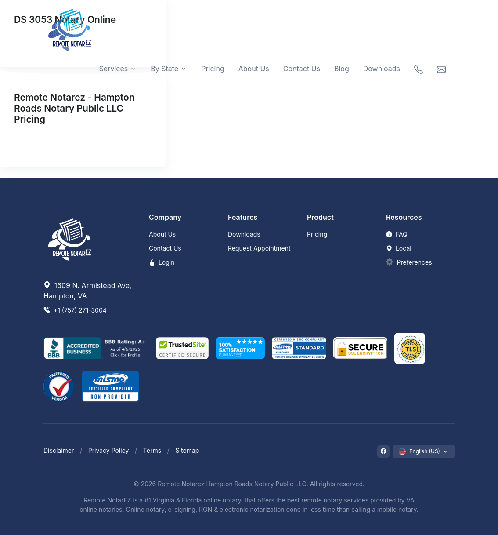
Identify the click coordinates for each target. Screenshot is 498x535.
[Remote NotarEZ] (69, 30)
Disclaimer (58, 450)
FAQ (397, 234)
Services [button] (113, 68)
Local (398, 248)
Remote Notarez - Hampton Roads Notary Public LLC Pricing (74, 108)
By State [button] (164, 68)
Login (162, 262)
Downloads (381, 68)
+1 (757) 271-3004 (75, 310)
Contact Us (301, 68)
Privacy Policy (108, 450)
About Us (253, 68)
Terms (152, 450)
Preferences (414, 262)
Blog (341, 68)
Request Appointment (259, 248)
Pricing (212, 68)
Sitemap (187, 450)
